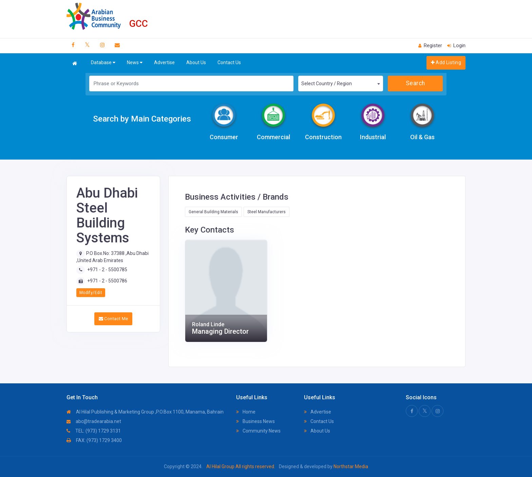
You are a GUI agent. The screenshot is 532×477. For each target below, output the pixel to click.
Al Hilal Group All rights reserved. (240, 466)
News (134, 62)
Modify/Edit (90, 292)
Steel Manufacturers (266, 211)
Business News (255, 421)
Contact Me (113, 318)
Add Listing (446, 62)
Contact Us (229, 62)
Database (103, 62)
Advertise (164, 62)
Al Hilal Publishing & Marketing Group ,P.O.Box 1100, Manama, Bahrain (145, 412)
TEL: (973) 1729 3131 (93, 431)
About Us (196, 62)
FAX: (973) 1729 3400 (94, 440)
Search (415, 83)
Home (245, 412)
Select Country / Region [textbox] (326, 83)
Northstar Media (350, 466)
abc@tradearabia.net (93, 421)
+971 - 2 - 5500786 (107, 280)
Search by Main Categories (142, 118)
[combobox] (340, 83)
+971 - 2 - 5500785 (107, 269)
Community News (258, 431)
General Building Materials (213, 211)
